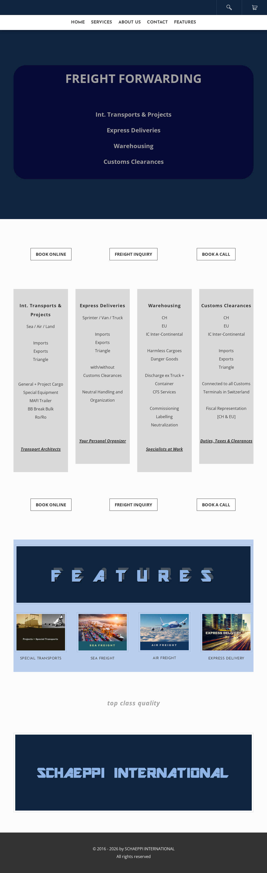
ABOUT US (129, 22)
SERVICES (101, 22)
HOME (78, 22)
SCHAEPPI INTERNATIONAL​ (149, 849)
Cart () (255, 7)
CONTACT (157, 22)
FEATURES (185, 22)
